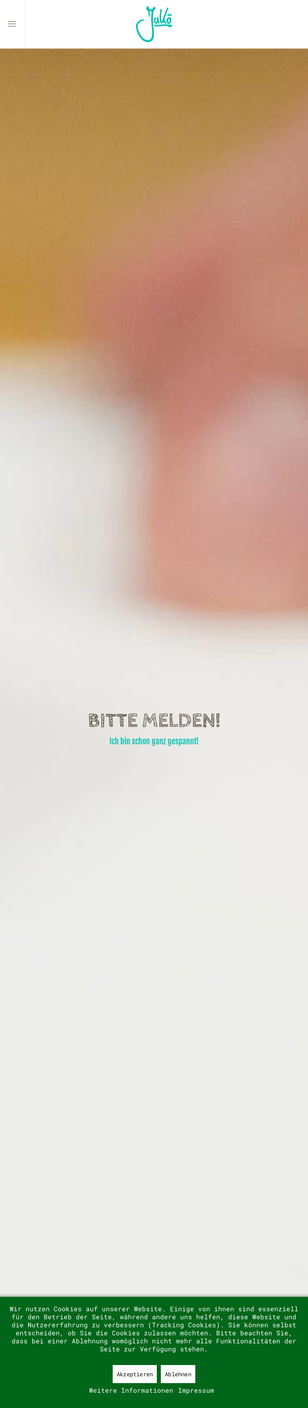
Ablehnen (178, 1374)
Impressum (196, 1390)
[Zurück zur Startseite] (154, 24)
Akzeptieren (135, 1374)
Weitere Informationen (131, 1390)
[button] (12, 24)
